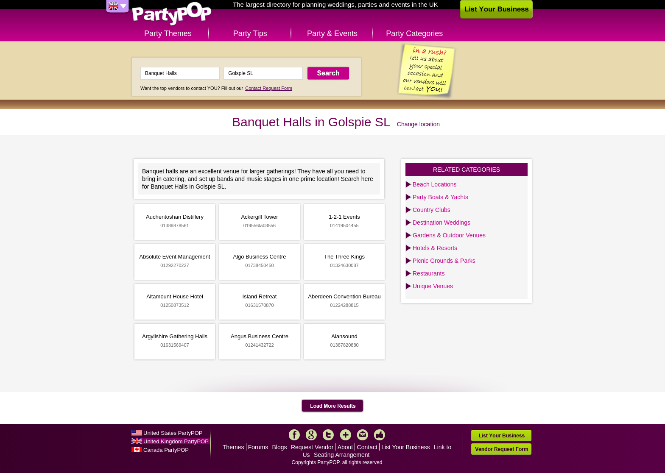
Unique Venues (433, 286)
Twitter (328, 434)
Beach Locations (435, 184)
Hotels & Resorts (435, 248)
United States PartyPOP (172, 433)
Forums (258, 447)
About (345, 447)
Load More (332, 406)
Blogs (279, 447)
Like (379, 434)
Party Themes (168, 33)
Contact (367, 447)
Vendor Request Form (501, 449)
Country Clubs (431, 209)
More (345, 434)
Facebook (294, 434)
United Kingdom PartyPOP (176, 441)
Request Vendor (312, 447)
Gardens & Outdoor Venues (449, 235)
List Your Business (405, 447)
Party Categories (414, 33)
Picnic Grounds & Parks (444, 260)
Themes (233, 447)
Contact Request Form (268, 88)
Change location (418, 124)
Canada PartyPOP (166, 450)
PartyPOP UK (171, 14)
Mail (362, 434)
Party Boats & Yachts (440, 197)
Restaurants (428, 273)
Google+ (311, 434)
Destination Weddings (441, 222)
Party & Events (332, 33)
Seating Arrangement (342, 454)
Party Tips (250, 33)
